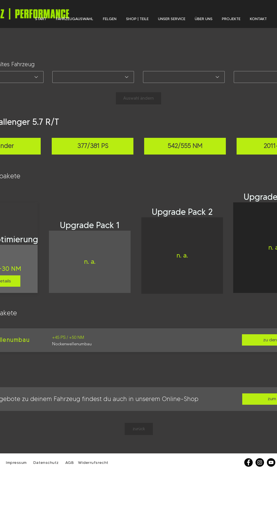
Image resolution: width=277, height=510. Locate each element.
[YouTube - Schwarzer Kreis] (271, 462)
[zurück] (139, 429)
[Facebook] (248, 462)
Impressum (16, 462)
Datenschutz (46, 462)
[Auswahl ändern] (138, 98)
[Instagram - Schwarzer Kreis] (260, 462)
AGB (69, 462)
